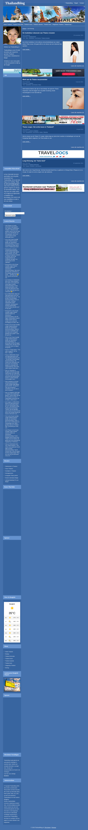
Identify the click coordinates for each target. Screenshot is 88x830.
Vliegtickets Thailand (57, 24)
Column (31, 83)
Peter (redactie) (9, 381)
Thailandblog (15, 3)
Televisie (45, 132)
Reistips (7, 654)
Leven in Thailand (33, 130)
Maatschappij (32, 36)
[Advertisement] (12, 122)
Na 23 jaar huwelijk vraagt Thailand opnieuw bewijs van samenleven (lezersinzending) (11, 267)
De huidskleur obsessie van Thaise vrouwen (39, 33)
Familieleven (29, 132)
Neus (39, 84)
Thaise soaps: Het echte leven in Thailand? (38, 127)
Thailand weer (47, 24)
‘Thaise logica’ (13, 349)
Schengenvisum (9, 473)
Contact (82, 3)
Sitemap (54, 827)
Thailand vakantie (38, 24)
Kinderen (32, 166)
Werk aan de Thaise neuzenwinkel (35, 79)
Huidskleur (31, 38)
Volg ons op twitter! (12, 71)
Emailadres (8, 211)
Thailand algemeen (34, 164)
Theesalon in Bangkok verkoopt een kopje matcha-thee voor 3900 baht (12, 372)
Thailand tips (67, 24)
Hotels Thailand (8, 24)
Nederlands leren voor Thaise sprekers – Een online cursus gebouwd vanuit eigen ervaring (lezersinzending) (12, 282)
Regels (76, 3)
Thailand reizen (28, 24)
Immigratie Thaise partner (11, 475)
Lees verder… (27, 49)
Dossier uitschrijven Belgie (11, 477)
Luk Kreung (38, 38)
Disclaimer (48, 827)
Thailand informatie (18, 24)
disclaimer (6, 775)
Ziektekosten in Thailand (11, 466)
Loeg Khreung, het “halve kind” (34, 161)
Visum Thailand (9, 468)
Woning (7, 667)
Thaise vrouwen (45, 38)
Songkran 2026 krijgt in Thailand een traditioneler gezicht (12, 394)
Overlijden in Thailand (10, 471)
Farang (27, 166)
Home (24, 28)
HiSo (27, 38)
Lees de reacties (76, 66)
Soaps (41, 132)
